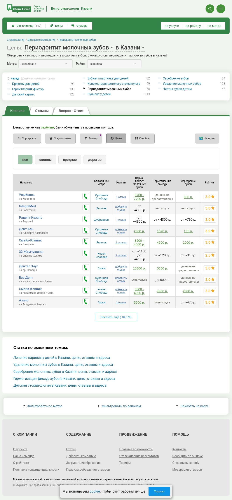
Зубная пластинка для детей (107, 78)
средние (70, 160)
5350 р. (162, 268)
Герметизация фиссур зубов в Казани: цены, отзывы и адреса (64, 379)
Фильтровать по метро (43, 406)
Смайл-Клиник (30, 240)
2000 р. (188, 242)
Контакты (179, 449)
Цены (56, 25)
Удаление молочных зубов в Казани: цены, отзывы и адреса (63, 365)
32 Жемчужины (31, 252)
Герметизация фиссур (28, 89)
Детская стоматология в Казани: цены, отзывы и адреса (59, 385)
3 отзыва (121, 255)
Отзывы (79, 25)
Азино (23, 300)
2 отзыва (121, 242)
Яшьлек (101, 208)
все (25, 160)
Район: (80, 63)
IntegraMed (27, 206)
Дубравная (101, 219)
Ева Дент (26, 278)
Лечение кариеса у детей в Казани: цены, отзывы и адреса (61, 358)
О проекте (20, 449)
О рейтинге (21, 463)
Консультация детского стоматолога (113, 83)
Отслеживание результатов (139, 456)
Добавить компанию (81, 456)
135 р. (188, 231)
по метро (215, 26)
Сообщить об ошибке (187, 456)
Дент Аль (26, 229)
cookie (95, 491)
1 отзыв (121, 197)
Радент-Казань (30, 218)
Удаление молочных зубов (182, 83)
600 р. (188, 197)
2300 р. (139, 231)
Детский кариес (23, 94)
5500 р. (139, 302)
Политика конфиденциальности (36, 469)
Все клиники (26, 25)
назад (33, 78)
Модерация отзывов (187, 469)
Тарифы (125, 463)
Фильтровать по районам (119, 406)
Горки (101, 268)
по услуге (172, 26)
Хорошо (159, 491)
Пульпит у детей (99, 94)
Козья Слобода (101, 255)
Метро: (12, 63)
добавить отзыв (121, 208)
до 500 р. (162, 280)
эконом (45, 160)
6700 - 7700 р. (139, 197)
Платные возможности (136, 449)
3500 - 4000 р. (139, 242)
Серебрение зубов (176, 78)
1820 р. (162, 231)
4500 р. (162, 242)
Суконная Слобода (101, 197)
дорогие (94, 160)
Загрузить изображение (83, 463)
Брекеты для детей (26, 83)
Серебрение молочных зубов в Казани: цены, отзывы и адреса (65, 372)
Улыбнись (27, 195)
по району (193, 26)
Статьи (71, 449)
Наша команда (24, 456)
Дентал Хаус (28, 266)
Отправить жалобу (185, 463)
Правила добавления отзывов (88, 469)
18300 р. (139, 268)
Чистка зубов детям (177, 88)
